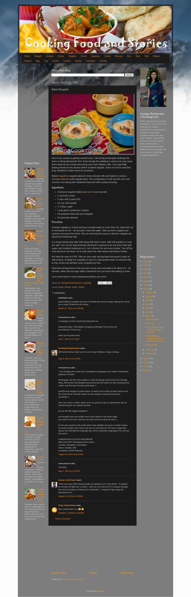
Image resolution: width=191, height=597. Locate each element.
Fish (147, 56)
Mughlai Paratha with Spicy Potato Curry (40, 349)
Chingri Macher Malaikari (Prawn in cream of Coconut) (155, 338)
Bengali (37, 56)
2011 (145, 366)
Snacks (78, 61)
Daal (138, 56)
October (150, 292)
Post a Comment (62, 519)
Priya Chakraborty (67, 505)
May (148, 308)
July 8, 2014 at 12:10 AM (69, 359)
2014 (145, 289)
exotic (74, 287)
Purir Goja (149, 323)
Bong (61, 287)
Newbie (103, 61)
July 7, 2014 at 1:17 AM (68, 339)
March (149, 316)
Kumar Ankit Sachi (67, 480)
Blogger (100, 591)
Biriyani (119, 56)
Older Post (127, 573)
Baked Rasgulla (152, 319)
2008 (145, 370)
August (149, 296)
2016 (145, 281)
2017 (145, 277)
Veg (46, 61)
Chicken (27, 61)
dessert (67, 287)
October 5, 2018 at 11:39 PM (71, 513)
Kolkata (49, 56)
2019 (145, 269)
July (148, 300)
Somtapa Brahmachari (69, 348)
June (148, 304)
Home (27, 56)
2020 (145, 265)
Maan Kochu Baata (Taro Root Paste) (40, 386)
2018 (145, 273)
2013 (145, 358)
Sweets (55, 61)
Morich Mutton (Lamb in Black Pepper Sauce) (154, 329)
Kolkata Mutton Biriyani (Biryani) (40, 172)
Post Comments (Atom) (74, 579)
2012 (145, 362)
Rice (129, 56)
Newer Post (58, 573)
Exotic (84, 56)
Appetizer (95, 56)
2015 (145, 285)
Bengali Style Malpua (40, 312)
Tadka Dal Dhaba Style (40, 202)
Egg (38, 61)
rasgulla (62, 176)
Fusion (61, 56)
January (150, 353)
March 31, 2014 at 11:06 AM (70, 308)
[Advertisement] (92, 548)
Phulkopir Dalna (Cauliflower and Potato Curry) (41, 495)
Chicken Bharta (40, 458)
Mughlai (72, 56)
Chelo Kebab (151, 345)
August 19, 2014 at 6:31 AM (70, 454)
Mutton (156, 56)
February (150, 350)
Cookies (67, 61)
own (89, 192)
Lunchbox (90, 61)
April (148, 312)
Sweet (81, 287)
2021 (145, 261)
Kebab (108, 56)
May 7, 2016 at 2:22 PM (68, 471)
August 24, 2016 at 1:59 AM (70, 496)
